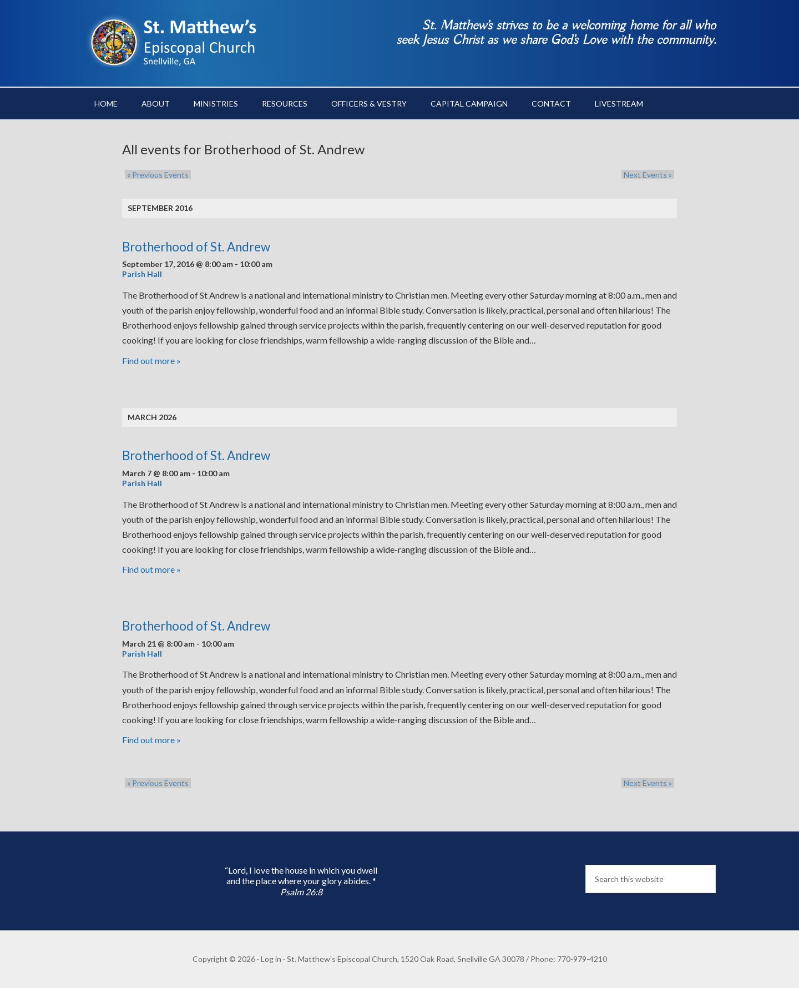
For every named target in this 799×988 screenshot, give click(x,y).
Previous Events (155, 174)
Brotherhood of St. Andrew (196, 246)
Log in (271, 959)
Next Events (650, 174)
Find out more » (151, 360)
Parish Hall (142, 274)
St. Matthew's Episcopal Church (177, 39)
